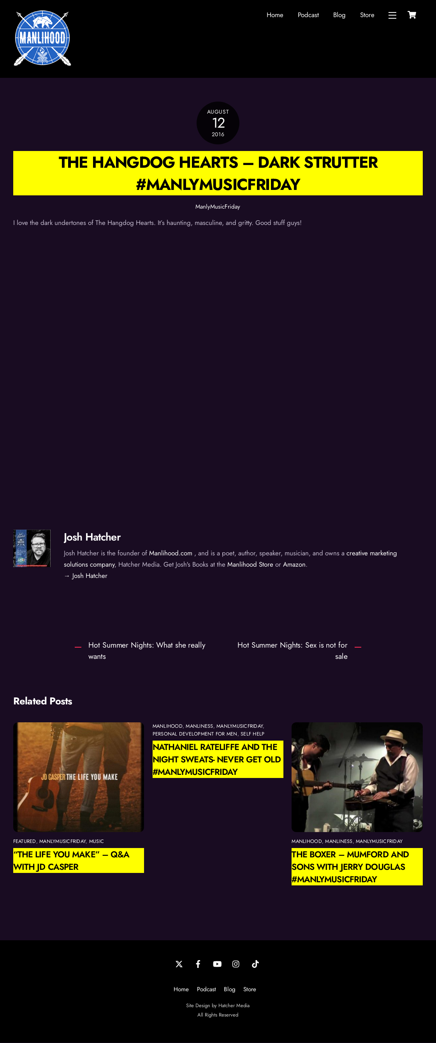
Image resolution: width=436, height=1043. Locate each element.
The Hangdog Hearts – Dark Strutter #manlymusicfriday (218, 173)
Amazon (294, 564)
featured (24, 841)
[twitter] (179, 963)
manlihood (168, 726)
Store (367, 14)
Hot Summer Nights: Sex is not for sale (292, 651)
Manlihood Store (250, 564)
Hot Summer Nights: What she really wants (147, 651)
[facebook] (198, 963)
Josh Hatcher (92, 537)
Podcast (308, 14)
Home (275, 14)
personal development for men (195, 734)
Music (96, 841)
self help (252, 734)
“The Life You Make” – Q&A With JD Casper (71, 860)
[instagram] (236, 963)
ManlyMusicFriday (217, 207)
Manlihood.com (170, 553)
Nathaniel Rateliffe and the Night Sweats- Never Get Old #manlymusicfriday (217, 759)
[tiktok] (255, 963)
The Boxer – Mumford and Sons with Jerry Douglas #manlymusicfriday (350, 867)
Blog (339, 14)
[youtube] (217, 963)
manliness (199, 726)
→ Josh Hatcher (85, 576)
